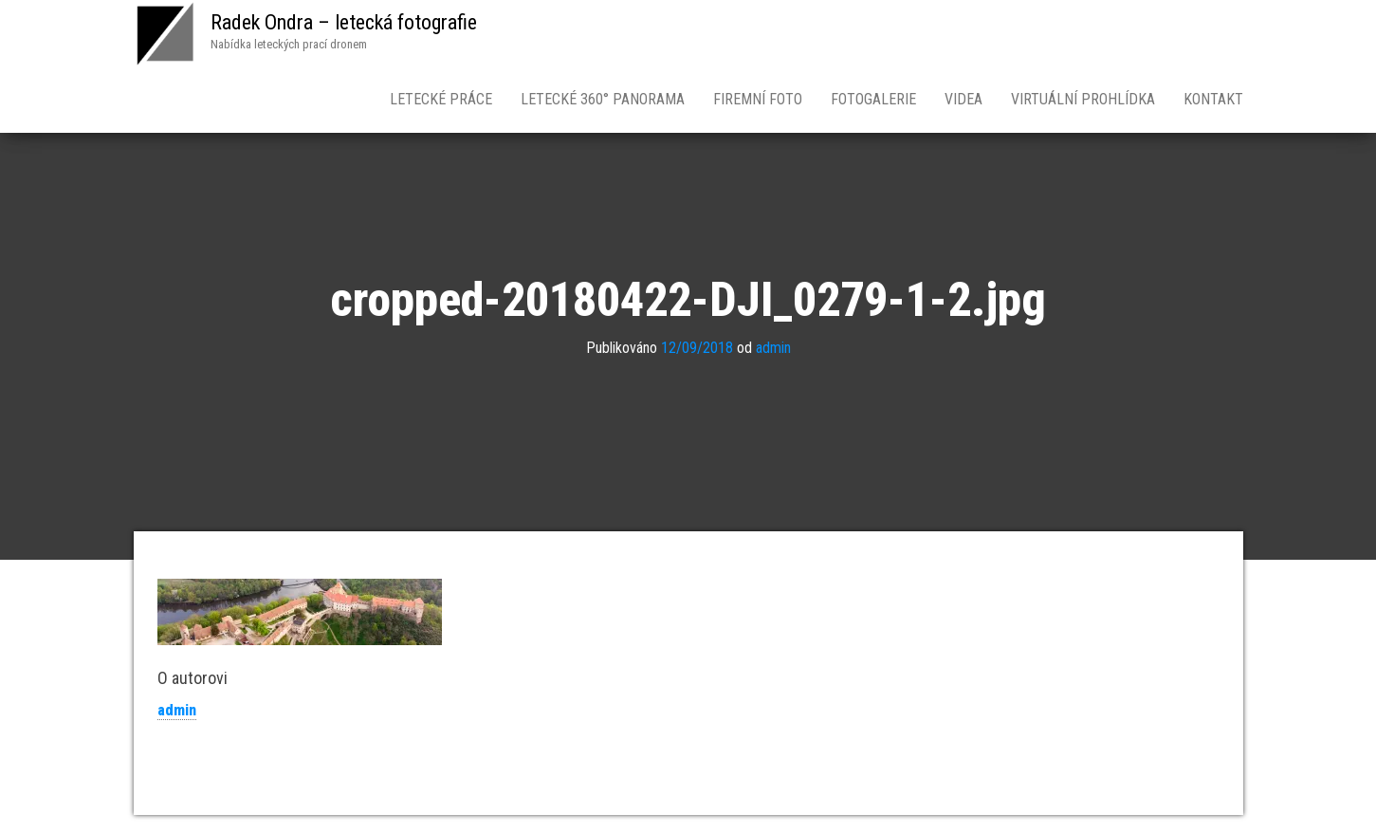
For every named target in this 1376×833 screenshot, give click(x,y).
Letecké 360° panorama (603, 99)
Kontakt (1213, 99)
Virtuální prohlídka (1083, 99)
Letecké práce (441, 99)
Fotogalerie (873, 99)
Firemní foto (757, 99)
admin (773, 349)
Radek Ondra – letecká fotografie (344, 22)
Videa (963, 99)
